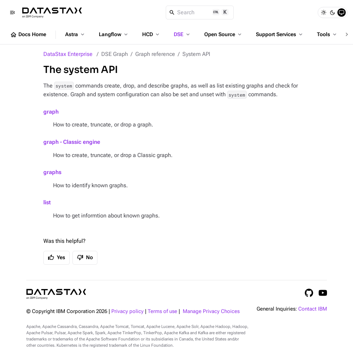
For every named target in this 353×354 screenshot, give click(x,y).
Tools (327, 34)
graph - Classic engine (71, 142)
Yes (56, 257)
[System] (341, 12)
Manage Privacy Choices (211, 311)
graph (51, 111)
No (85, 257)
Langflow (114, 34)
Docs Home (28, 34)
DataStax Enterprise (68, 54)
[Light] (323, 12)
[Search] (200, 12)
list (47, 202)
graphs (52, 172)
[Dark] (332, 12)
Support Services (280, 34)
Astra (75, 34)
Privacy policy (127, 311)
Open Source (223, 34)
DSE (182, 34)
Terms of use (162, 311)
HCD (151, 34)
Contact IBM (312, 309)
